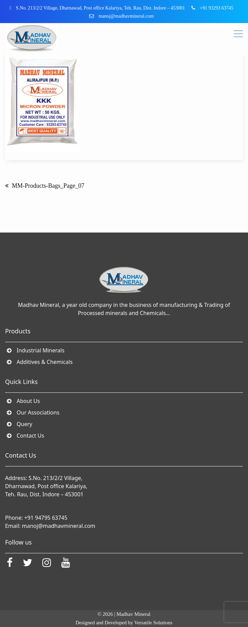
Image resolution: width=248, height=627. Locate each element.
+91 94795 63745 (45, 517)
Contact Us (30, 435)
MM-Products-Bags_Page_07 (48, 185)
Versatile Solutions (153, 622)
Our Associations (38, 412)
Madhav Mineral (133, 614)
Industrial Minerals (40, 350)
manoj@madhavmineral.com (59, 526)
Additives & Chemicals (45, 362)
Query (24, 424)
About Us (28, 401)
